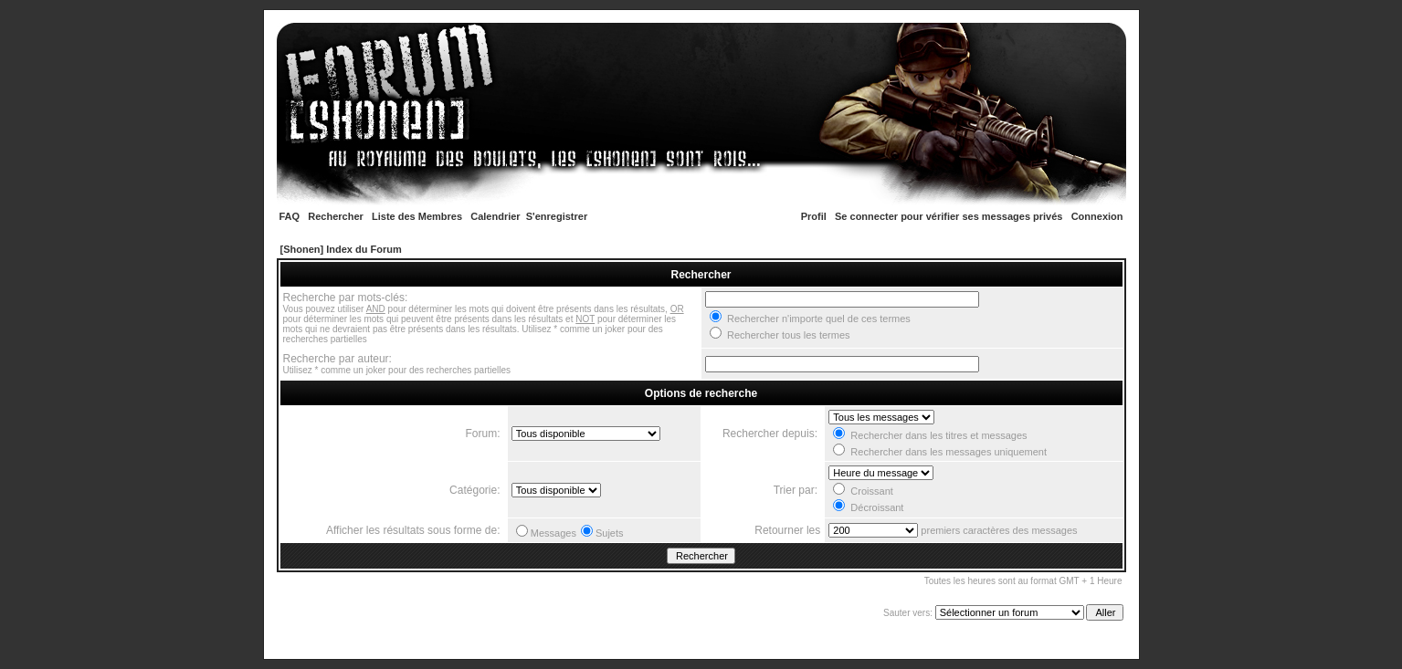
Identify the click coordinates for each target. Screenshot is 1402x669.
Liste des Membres (417, 216)
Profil (814, 216)
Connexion (1097, 216)
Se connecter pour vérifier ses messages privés (948, 216)
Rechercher (336, 216)
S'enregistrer (556, 216)
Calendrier (495, 216)
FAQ (289, 216)
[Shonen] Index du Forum (341, 249)
